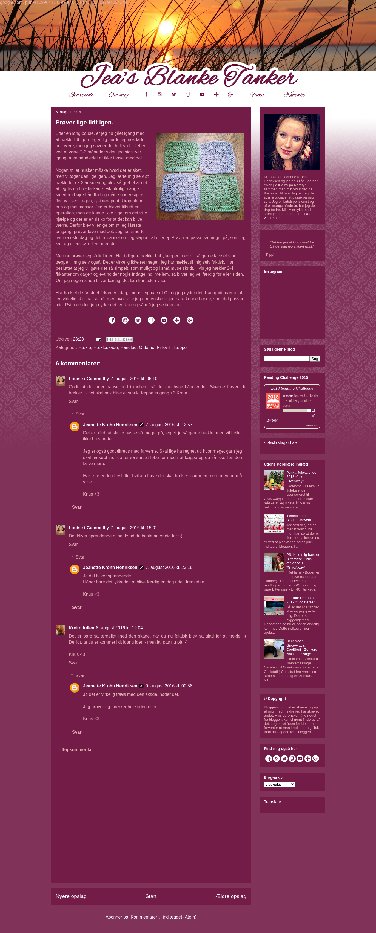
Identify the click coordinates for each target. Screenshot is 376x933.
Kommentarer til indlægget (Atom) (163, 917)
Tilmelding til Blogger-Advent (298, 518)
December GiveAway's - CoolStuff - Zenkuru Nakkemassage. (301, 647)
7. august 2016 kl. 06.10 (134, 378)
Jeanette (288, 396)
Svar (73, 401)
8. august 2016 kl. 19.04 (119, 628)
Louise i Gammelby (89, 378)
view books (311, 425)
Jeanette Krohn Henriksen (110, 424)
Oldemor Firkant (154, 347)
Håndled (128, 347)
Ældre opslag (230, 896)
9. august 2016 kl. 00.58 (169, 686)
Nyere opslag (71, 896)
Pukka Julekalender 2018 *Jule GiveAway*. (301, 476)
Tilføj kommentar (75, 749)
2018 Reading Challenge (292, 388)
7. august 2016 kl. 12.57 (169, 424)
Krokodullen (81, 628)
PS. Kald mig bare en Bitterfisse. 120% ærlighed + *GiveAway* (303, 561)
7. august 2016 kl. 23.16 (169, 567)
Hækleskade (105, 347)
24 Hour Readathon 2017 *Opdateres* (301, 600)
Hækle (84, 347)
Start (151, 896)
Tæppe (180, 347)
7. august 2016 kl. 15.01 (134, 527)
